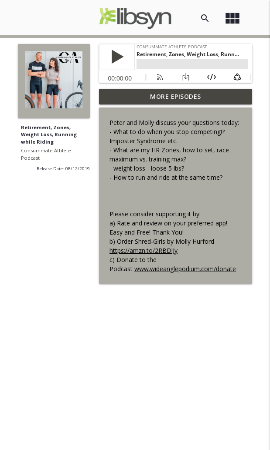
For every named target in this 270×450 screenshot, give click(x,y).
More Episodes (175, 96)
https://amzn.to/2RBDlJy (143, 250)
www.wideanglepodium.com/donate (185, 269)
